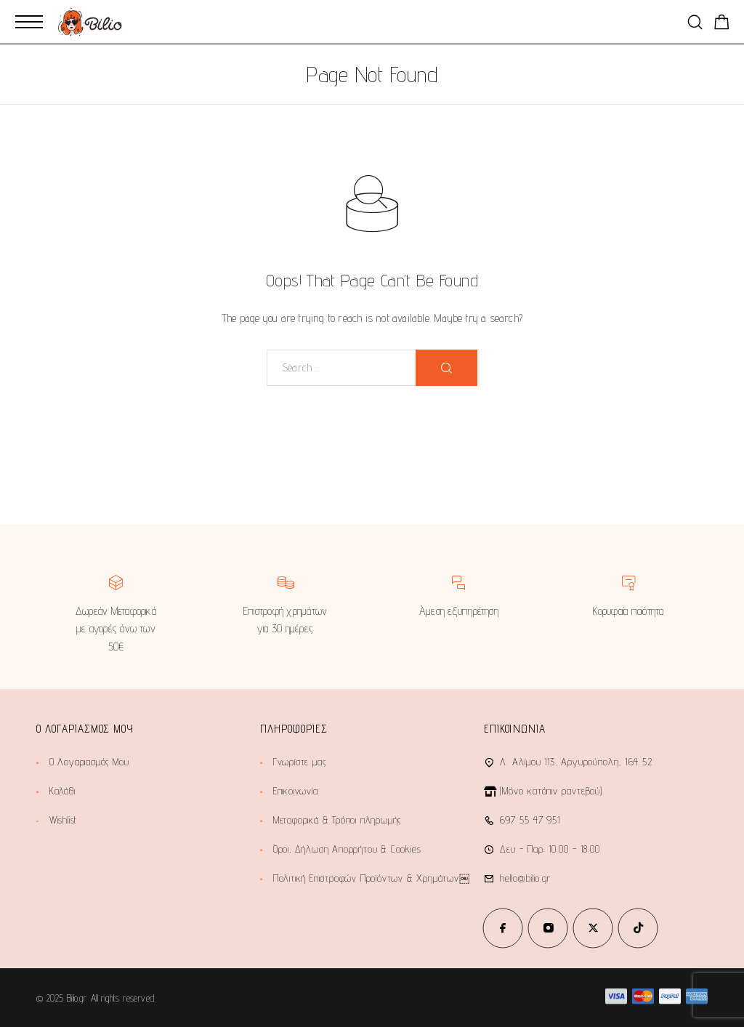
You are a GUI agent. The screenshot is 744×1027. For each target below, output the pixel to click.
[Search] (695, 22)
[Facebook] (502, 928)
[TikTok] (637, 928)
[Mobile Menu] (29, 22)
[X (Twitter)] (592, 928)
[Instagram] (547, 928)
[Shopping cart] (721, 24)
